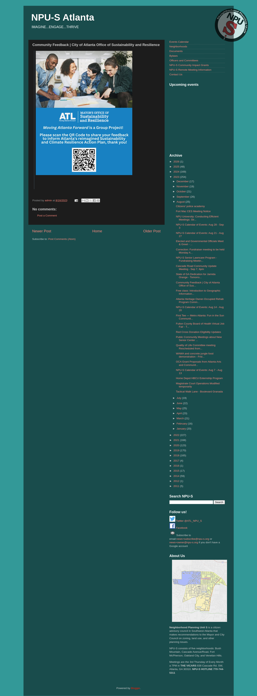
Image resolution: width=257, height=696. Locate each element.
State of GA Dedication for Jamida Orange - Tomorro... (195, 276)
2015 (176, 470)
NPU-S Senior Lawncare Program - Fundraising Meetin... (196, 259)
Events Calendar (179, 41)
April (180, 413)
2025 (176, 166)
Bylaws (173, 55)
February (182, 423)
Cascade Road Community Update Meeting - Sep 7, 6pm (196, 268)
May (179, 408)
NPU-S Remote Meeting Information (190, 69)
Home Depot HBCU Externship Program (199, 378)
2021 (176, 440)
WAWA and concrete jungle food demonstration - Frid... (194, 355)
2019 (176, 450)
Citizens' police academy (190, 206)
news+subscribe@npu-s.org (192, 538)
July (179, 398)
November (183, 186)
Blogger (135, 688)
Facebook (178, 527)
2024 (176, 171)
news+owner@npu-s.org (183, 542)
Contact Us (175, 74)
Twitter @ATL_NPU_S (185, 520)
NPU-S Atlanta (62, 17)
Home (97, 231)
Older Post (152, 231)
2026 (176, 161)
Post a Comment (47, 215)
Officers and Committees (183, 60)
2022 (176, 435)
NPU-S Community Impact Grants (189, 65)
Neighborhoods (178, 46)
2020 (176, 445)
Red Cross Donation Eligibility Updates (198, 332)
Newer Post (41, 231)
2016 (176, 465)
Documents (176, 51)
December (183, 181)
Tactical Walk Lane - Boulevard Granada (199, 391)
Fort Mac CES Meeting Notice (193, 211)
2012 (176, 481)
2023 (176, 176)
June (180, 403)
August (181, 201)
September (183, 196)
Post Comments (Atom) (61, 239)
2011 (176, 486)
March (181, 418)
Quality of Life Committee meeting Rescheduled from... (195, 347)
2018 (176, 455)
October (182, 191)
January (182, 428)
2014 (176, 476)
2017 (176, 460)
